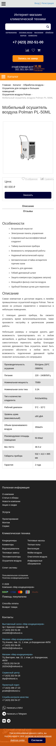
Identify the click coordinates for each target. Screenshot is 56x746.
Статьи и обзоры (10, 498)
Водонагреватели (10, 548)
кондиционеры (11, 32)
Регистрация (48, 3)
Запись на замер (28, 58)
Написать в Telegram (17, 714)
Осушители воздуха (11, 561)
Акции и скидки (9, 505)
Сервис (5, 526)
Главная (6, 85)
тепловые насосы (25, 32)
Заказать (28, 195)
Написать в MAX (15, 708)
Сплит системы (9, 568)
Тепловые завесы (10, 552)
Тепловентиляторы (11, 556)
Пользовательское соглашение (15, 575)
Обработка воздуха (33, 85)
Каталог (17, 85)
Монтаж (6, 522)
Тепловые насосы (36, 540)
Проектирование (10, 519)
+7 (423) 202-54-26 (11, 645)
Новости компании (11, 501)
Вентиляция (33, 548)
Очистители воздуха (37, 556)
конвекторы (32, 35)
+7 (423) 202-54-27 (11, 700)
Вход (36, 3)
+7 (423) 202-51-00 (28, 42)
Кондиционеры (9, 540)
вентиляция (38, 32)
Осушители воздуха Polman (16, 94)
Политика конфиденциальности (15, 578)
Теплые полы (33, 544)
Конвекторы (8, 544)
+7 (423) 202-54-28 (11, 675)
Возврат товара (9, 607)
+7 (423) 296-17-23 (11, 688)
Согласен (36, 740)
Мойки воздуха (34, 552)
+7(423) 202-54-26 (11, 663)
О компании (8, 494)
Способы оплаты (10, 603)
